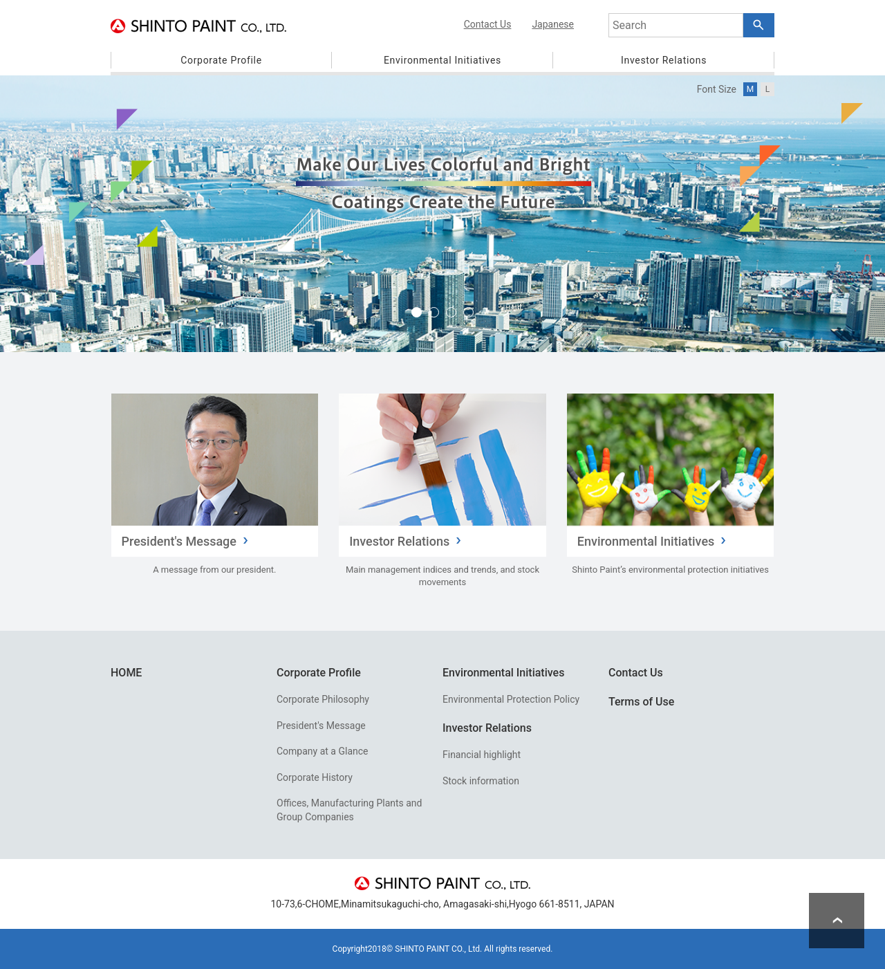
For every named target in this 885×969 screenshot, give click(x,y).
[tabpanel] (442, 213)
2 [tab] (434, 312)
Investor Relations (487, 728)
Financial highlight (481, 754)
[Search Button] (758, 25)
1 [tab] (416, 312)
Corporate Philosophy (323, 699)
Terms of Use (641, 701)
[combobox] (675, 25)
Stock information (480, 780)
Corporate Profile (319, 672)
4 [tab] (468, 312)
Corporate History (315, 777)
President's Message (321, 725)
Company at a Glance (322, 751)
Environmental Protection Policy (510, 699)
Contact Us (635, 672)
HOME (126, 672)
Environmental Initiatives (503, 672)
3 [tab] (451, 312)
